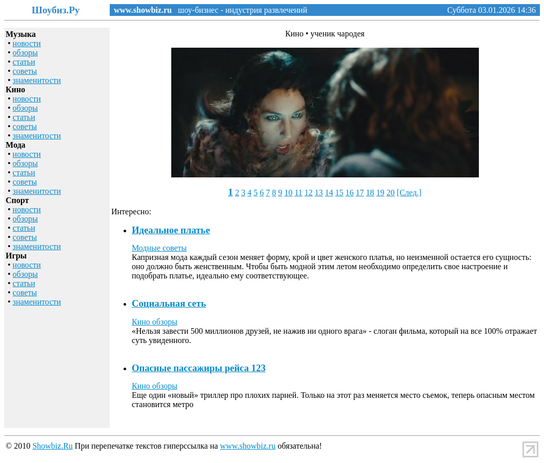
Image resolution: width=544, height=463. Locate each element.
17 (360, 192)
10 (288, 192)
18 (370, 192)
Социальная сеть (169, 303)
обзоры (25, 52)
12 (309, 192)
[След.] (409, 192)
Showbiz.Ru (52, 445)
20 (391, 192)
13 (319, 192)
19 (380, 192)
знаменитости (37, 80)
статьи (24, 61)
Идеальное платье (171, 230)
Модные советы (159, 248)
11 (298, 192)
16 (350, 192)
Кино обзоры (154, 321)
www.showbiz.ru (143, 10)
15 (339, 192)
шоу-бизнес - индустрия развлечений (239, 10)
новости (27, 43)
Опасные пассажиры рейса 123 (199, 368)
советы (25, 71)
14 (329, 192)
